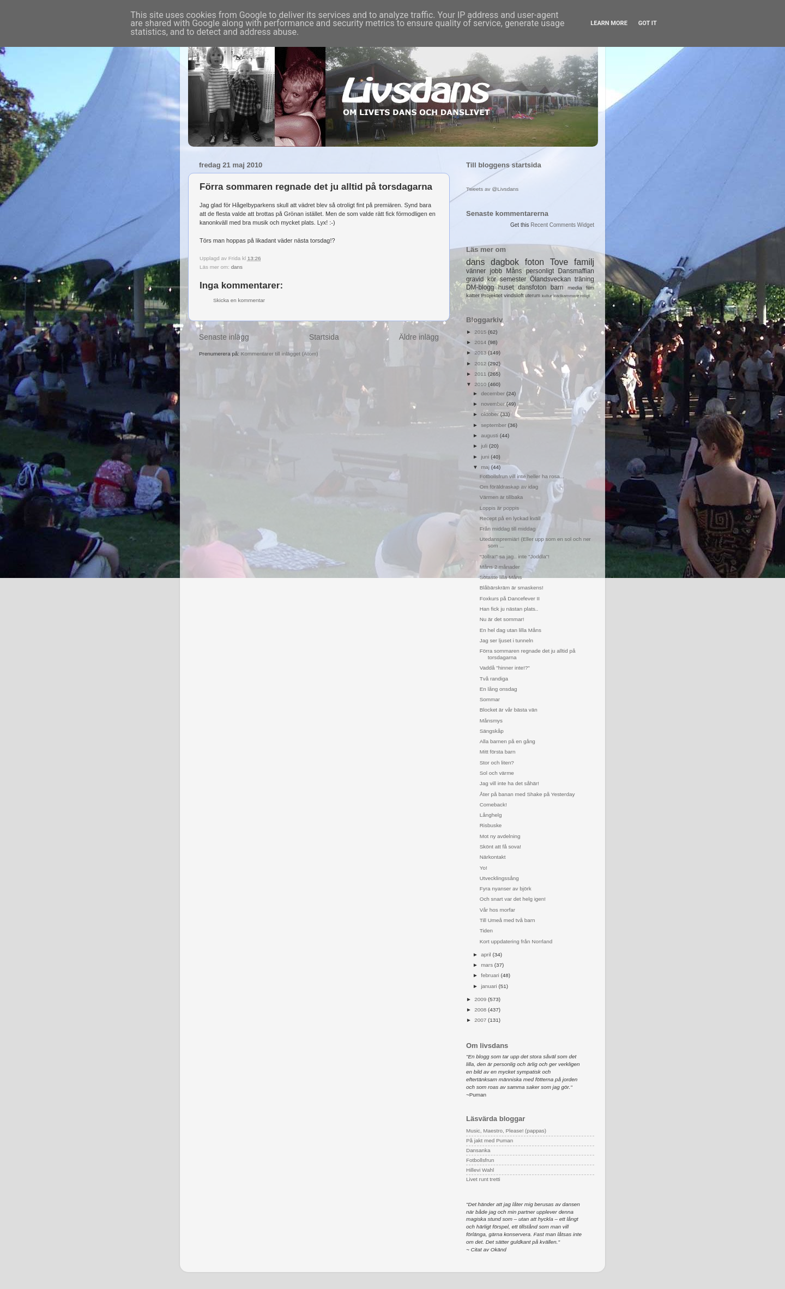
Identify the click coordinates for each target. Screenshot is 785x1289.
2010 (481, 384)
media (574, 288)
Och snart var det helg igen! (513, 899)
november (493, 404)
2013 (481, 353)
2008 (481, 1010)
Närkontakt (493, 857)
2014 (481, 342)
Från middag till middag (508, 529)
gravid (475, 279)
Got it (647, 23)
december (493, 393)
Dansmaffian (576, 271)
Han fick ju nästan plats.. (509, 609)
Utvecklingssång (499, 878)
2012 (481, 363)
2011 (481, 374)
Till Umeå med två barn (507, 920)
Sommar (490, 699)
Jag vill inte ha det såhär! (509, 783)
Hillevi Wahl (480, 1170)
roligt (585, 295)
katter (473, 295)
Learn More (608, 23)
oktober (490, 414)
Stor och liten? (497, 763)
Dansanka (478, 1150)
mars (487, 965)
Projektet (491, 295)
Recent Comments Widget (562, 225)
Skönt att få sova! (500, 847)
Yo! (483, 868)
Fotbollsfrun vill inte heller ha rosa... (522, 476)
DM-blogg (480, 287)
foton (534, 262)
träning (584, 279)
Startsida (324, 337)
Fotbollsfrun (480, 1160)
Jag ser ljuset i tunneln (506, 640)
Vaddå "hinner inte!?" (505, 668)
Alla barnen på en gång (507, 741)
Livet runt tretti (483, 1179)
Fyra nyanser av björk (506, 889)
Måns (514, 271)
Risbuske (491, 825)
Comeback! (493, 805)
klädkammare (566, 295)
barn (557, 287)
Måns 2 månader (500, 567)
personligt (540, 271)
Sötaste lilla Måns (501, 577)
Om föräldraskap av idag (509, 487)
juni (486, 457)
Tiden (486, 930)
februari (490, 975)
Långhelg (491, 815)
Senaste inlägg (224, 337)
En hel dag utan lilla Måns (510, 630)
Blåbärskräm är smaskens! (512, 588)
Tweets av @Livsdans (492, 189)
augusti (490, 435)
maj (486, 467)
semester (513, 279)
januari (489, 986)
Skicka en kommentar (239, 300)
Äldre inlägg (419, 337)
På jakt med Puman (489, 1140)
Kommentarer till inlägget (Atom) (279, 354)
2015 (481, 332)
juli (485, 446)
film (590, 288)
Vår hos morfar (497, 910)
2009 (481, 999)
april (486, 954)
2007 (481, 1020)
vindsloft (513, 295)
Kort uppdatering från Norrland (516, 941)
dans (237, 267)
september (494, 425)
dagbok (505, 262)
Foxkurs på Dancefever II (510, 598)
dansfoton (532, 287)
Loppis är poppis (499, 508)
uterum (532, 295)
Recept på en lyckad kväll (510, 518)
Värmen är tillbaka (501, 497)
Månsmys (491, 721)
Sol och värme (497, 773)
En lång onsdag (498, 689)
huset (506, 287)
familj (584, 262)
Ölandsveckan (550, 279)
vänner (476, 271)
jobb (496, 271)
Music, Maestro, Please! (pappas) (506, 1131)
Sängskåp (492, 731)
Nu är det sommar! (502, 619)
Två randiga (494, 679)
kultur (546, 295)
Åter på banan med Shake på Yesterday (527, 794)
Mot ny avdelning (500, 836)
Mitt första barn (498, 752)
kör (492, 279)
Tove (559, 262)
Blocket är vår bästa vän (509, 710)
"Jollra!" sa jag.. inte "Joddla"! (515, 556)
